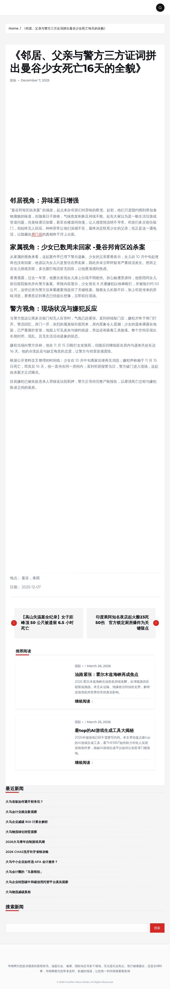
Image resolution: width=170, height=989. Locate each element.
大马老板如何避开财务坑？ (24, 802)
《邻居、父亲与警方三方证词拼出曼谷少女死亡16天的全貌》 (65, 28)
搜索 (157, 928)
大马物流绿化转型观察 (21, 832)
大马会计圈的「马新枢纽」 (24, 872)
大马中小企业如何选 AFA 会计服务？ (32, 862)
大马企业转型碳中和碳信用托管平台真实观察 (37, 882)
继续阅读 (84, 701)
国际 (13, 80)
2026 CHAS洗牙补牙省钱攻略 (27, 852)
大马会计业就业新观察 (21, 812)
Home (13, 28)
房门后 (36, 234)
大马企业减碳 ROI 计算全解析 (27, 822)
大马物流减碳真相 (18, 892)
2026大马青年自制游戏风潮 (25, 842)
